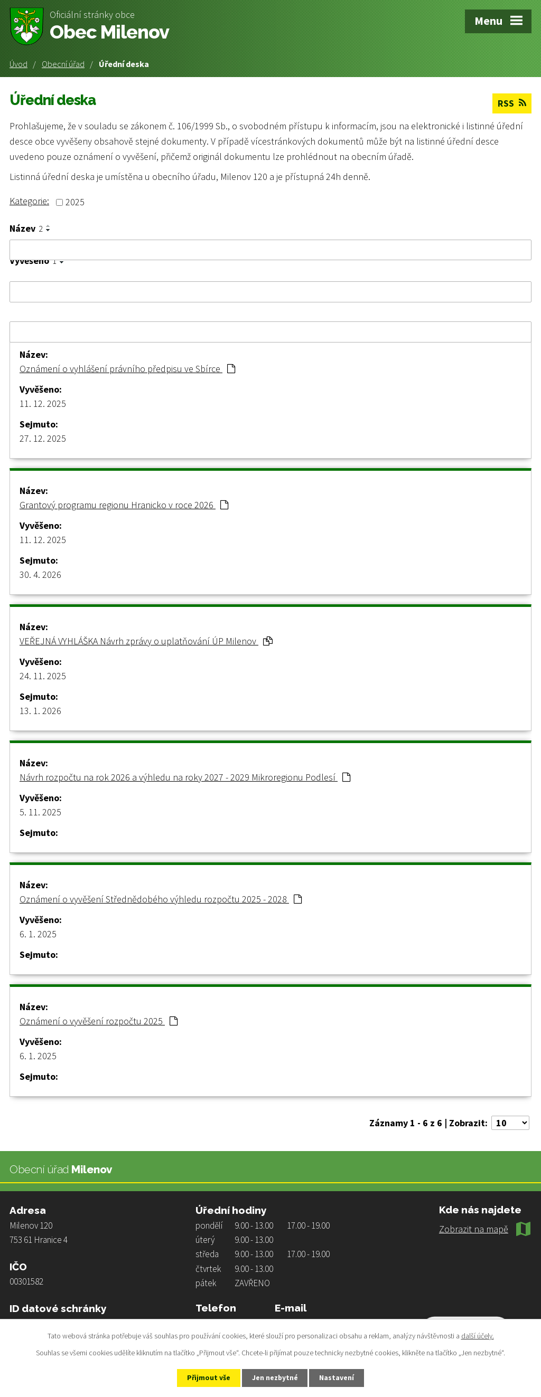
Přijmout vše (206, 1377)
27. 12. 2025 (43, 438)
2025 (75, 202)
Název (26, 228)
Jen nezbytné (275, 1377)
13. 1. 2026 (40, 710)
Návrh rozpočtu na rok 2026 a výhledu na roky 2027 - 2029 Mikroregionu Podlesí (185, 777)
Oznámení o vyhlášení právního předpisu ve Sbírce (127, 368)
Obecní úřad (63, 64)
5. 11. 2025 (40, 811)
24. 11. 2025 (43, 675)
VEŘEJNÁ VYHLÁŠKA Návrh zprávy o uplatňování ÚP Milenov (146, 640)
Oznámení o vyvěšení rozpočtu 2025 (99, 1020)
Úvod (18, 64)
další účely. (477, 1335)
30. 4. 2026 (40, 574)
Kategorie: (29, 201)
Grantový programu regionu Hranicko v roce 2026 (124, 504)
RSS (511, 103)
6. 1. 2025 (38, 933)
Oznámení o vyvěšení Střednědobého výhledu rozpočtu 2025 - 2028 (161, 898)
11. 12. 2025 (43, 403)
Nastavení (339, 1377)
